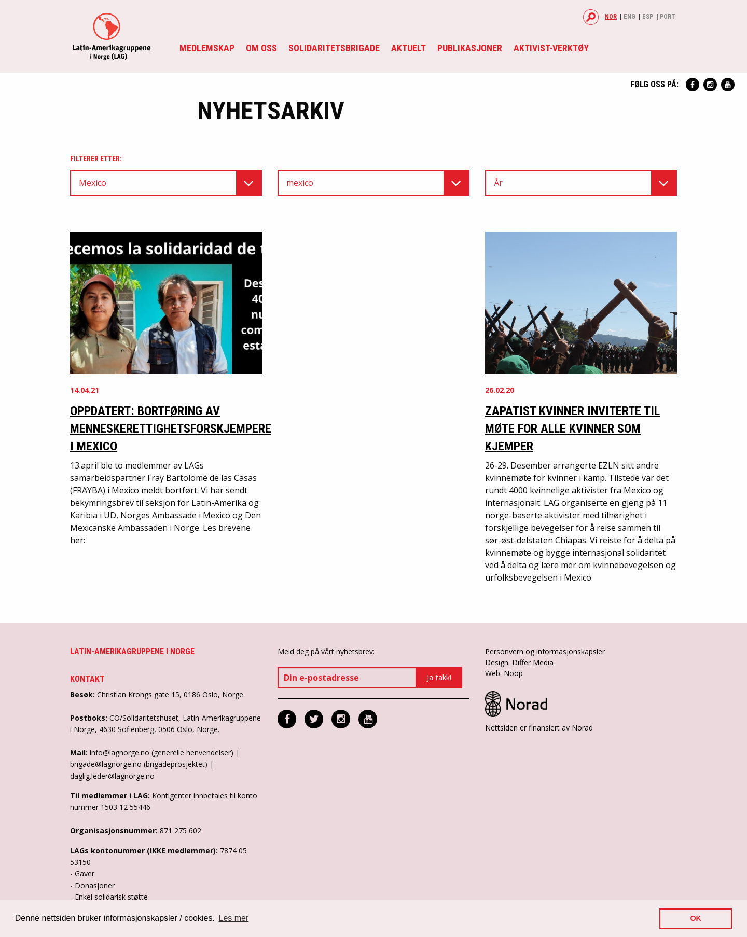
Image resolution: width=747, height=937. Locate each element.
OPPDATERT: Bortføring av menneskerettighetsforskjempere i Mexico (170, 428)
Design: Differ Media (519, 662)
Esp (647, 16)
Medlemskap (206, 48)
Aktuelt (408, 48)
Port (667, 16)
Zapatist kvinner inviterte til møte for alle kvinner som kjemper (572, 428)
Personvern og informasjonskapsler (545, 651)
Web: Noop (504, 673)
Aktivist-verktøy (551, 48)
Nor (611, 16)
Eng (629, 16)
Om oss (261, 48)
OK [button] (695, 918)
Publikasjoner (469, 48)
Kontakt (87, 679)
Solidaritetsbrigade (334, 48)
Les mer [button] (234, 918)
